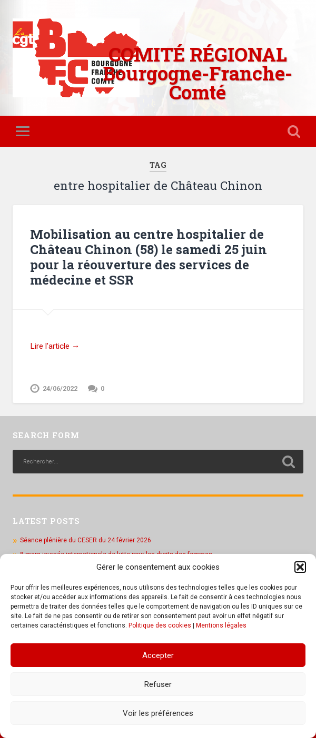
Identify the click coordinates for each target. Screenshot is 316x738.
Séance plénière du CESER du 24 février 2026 (85, 540)
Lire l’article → (55, 346)
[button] (300, 567)
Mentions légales (221, 625)
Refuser (158, 684)
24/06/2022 (60, 388)
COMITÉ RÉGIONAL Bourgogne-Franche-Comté (197, 73)
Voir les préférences (158, 713)
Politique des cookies (160, 625)
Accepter (158, 655)
